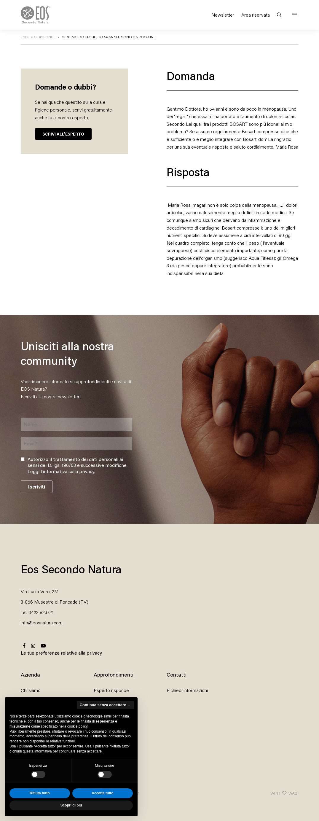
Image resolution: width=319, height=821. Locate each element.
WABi (293, 793)
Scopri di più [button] (71, 805)
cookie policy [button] (77, 726)
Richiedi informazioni (187, 690)
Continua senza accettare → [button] (105, 705)
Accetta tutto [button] (102, 793)
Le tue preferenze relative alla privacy (61, 653)
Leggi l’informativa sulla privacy (61, 471)
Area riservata (255, 15)
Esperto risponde (111, 690)
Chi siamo (31, 690)
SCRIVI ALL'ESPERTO (63, 134)
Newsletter (222, 15)
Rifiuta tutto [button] (40, 793)
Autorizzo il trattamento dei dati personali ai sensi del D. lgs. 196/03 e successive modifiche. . (77, 465)
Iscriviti (36, 486)
